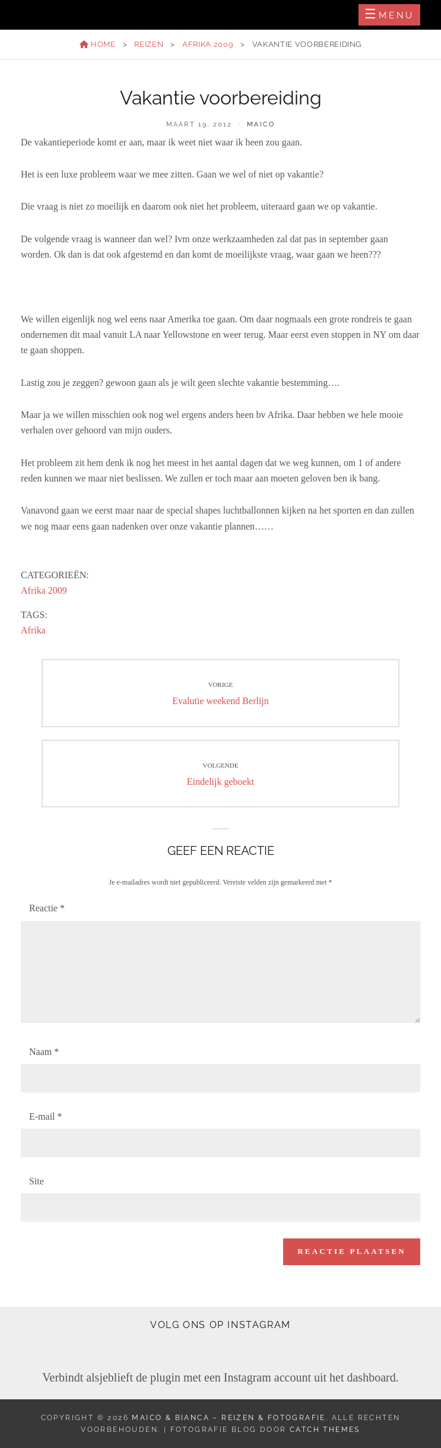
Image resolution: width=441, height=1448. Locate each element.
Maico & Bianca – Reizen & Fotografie (228, 1418)
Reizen (148, 44)
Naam (44, 1052)
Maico (261, 124)
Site (36, 1181)
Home (98, 44)
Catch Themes (325, 1429)
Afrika (33, 630)
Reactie (47, 908)
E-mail (45, 1116)
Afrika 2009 (207, 44)
